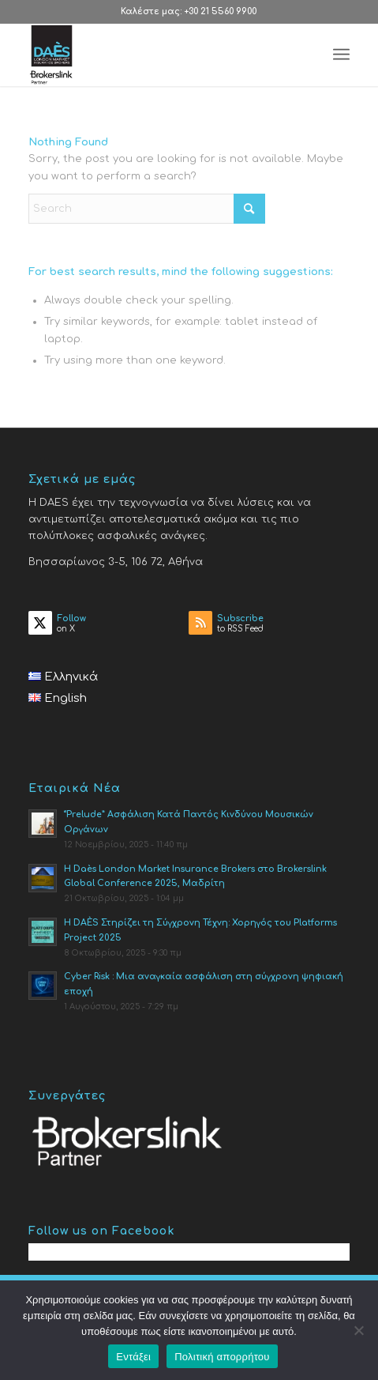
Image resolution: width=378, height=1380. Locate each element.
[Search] (146, 209)
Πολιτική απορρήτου (221, 1357)
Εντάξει (133, 1357)
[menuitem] (341, 55)
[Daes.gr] (157, 54)
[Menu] (341, 55)
